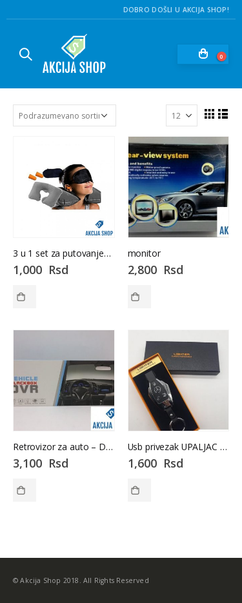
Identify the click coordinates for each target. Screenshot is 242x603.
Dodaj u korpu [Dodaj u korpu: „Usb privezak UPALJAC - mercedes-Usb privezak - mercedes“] (139, 490)
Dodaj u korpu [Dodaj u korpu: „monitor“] (139, 296)
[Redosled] (64, 115)
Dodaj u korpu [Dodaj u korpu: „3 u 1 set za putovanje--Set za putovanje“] (24, 296)
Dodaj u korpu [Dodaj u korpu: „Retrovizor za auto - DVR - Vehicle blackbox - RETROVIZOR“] (24, 490)
